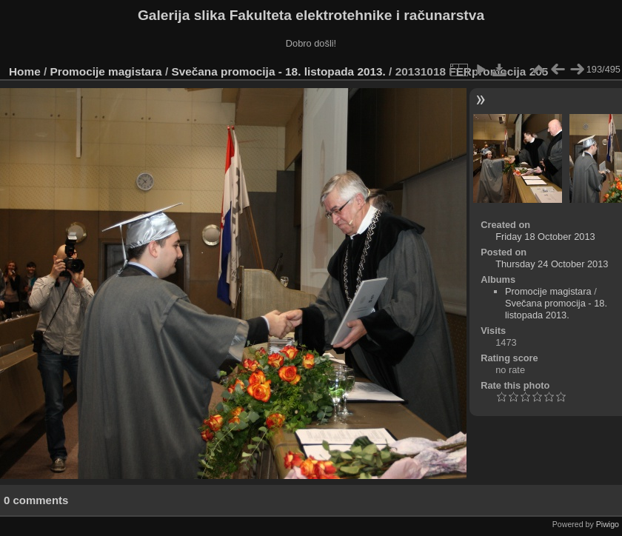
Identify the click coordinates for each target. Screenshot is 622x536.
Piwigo (607, 524)
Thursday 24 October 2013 (551, 263)
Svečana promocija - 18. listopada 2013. (278, 71)
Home (25, 71)
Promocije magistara (106, 71)
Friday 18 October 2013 (545, 236)
